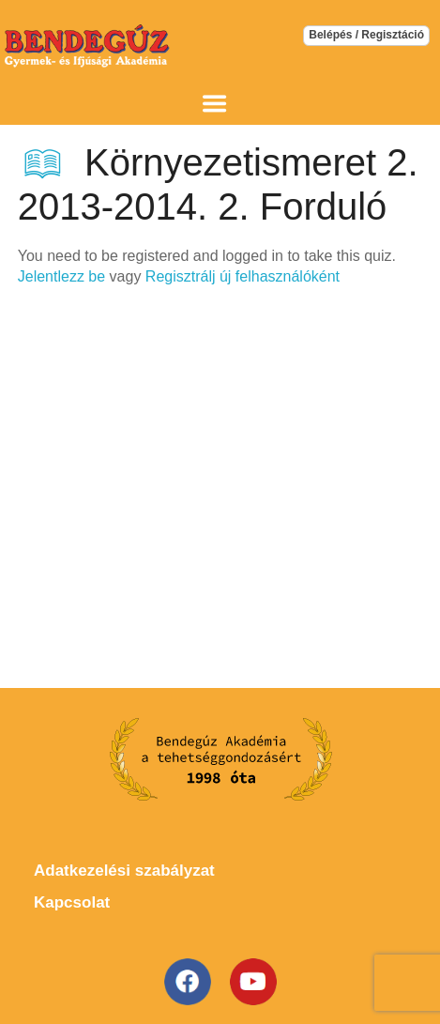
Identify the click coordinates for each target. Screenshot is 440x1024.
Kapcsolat (72, 902)
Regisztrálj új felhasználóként (242, 276)
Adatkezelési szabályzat (124, 870)
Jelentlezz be (61, 276)
